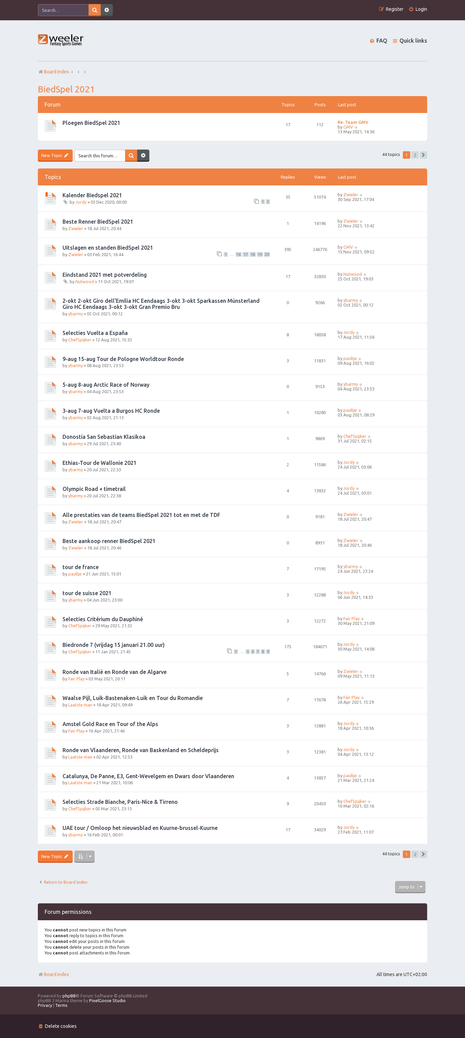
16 (239, 254)
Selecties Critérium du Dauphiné (103, 619)
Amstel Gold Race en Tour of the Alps (110, 724)
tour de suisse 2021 (87, 593)
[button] (423, 155)
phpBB (69, 995)
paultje (350, 358)
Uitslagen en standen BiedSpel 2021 (108, 248)
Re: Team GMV (353, 122)
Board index (53, 974)
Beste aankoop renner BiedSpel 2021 (109, 541)
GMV (348, 127)
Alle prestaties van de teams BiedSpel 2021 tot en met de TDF (141, 515)
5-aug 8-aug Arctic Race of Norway (106, 385)
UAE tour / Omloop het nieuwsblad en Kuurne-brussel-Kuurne (140, 828)
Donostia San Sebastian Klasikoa (104, 437)
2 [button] (415, 155)
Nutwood (84, 281)
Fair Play (351, 618)
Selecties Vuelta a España (95, 333)
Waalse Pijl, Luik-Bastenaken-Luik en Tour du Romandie (133, 698)
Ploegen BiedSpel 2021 (91, 123)
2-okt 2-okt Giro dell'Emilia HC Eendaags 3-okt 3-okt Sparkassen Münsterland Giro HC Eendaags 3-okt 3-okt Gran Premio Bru (161, 304)
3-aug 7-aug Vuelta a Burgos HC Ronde (111, 411)
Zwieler (350, 194)
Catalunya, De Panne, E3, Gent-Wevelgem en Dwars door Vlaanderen (148, 776)
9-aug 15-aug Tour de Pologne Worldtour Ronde (123, 359)
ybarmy (75, 313)
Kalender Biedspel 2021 (92, 195)
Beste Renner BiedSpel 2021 (98, 222)
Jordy (81, 202)
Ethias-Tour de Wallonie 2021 (100, 463)
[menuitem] (418, 9)
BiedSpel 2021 (66, 89)
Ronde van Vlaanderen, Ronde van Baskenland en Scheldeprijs (141, 750)
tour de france (81, 567)
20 (267, 254)
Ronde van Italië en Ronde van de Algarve (115, 672)
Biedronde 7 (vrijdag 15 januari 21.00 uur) (114, 645)
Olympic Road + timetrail (94, 489)
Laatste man (80, 704)
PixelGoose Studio (107, 1000)
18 (253, 254)
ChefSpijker (79, 339)
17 (246, 254)
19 (260, 254)
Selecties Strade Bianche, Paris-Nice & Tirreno (120, 802)
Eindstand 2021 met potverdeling (105, 275)
